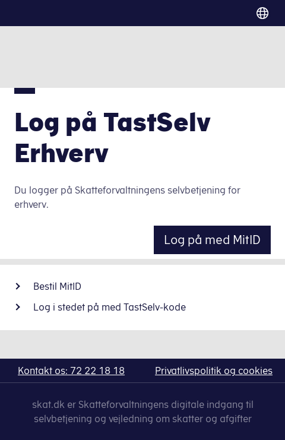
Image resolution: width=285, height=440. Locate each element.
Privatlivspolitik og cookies (214, 370)
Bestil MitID (57, 286)
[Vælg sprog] (258, 13)
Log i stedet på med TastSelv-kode (109, 307)
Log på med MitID (212, 239)
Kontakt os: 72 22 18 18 (71, 370)
